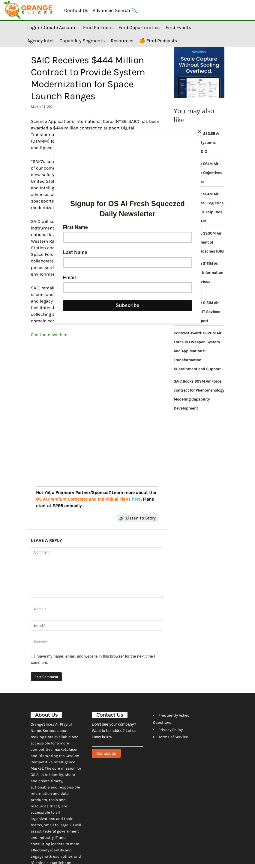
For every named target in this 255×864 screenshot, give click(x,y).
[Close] (199, 131)
